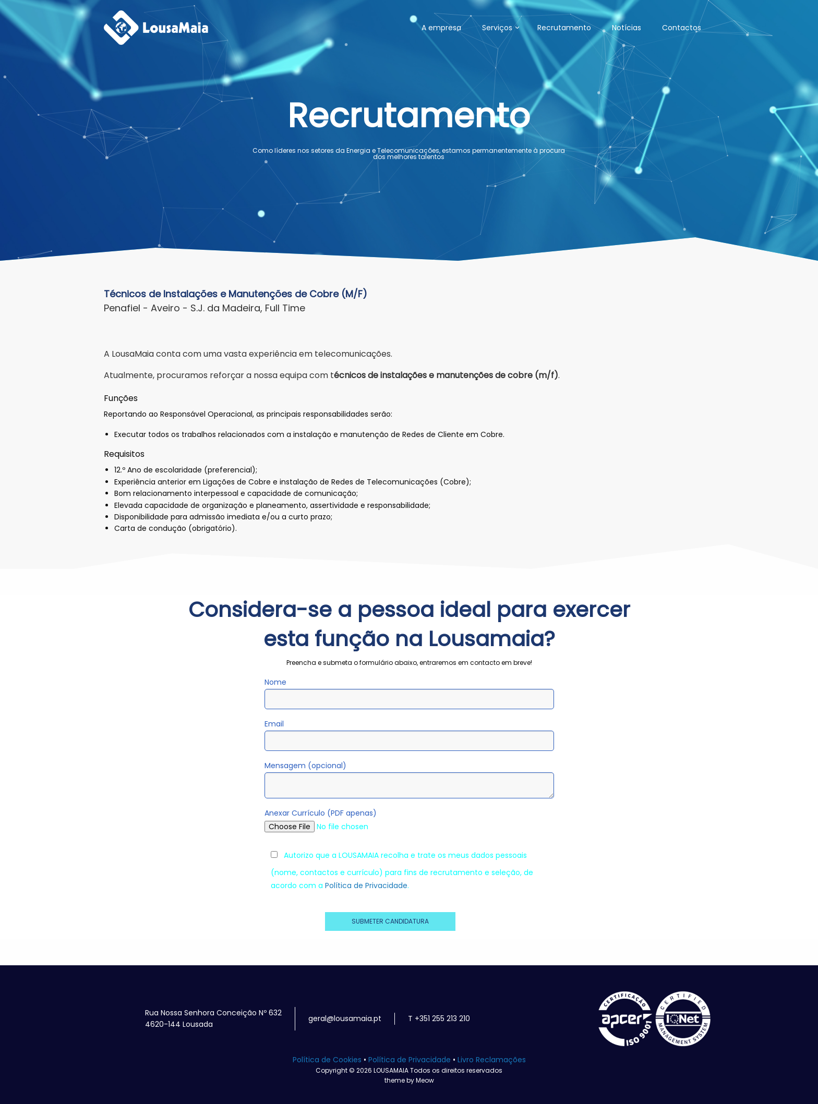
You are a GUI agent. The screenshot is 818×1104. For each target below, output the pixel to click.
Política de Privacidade (366, 885)
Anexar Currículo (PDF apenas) (409, 819)
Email (409, 735)
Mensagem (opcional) (409, 779)
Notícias (626, 27)
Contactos (681, 27)
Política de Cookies (327, 1059)
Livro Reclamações (492, 1059)
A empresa (441, 27)
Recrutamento (564, 27)
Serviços (497, 27)
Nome (409, 693)
